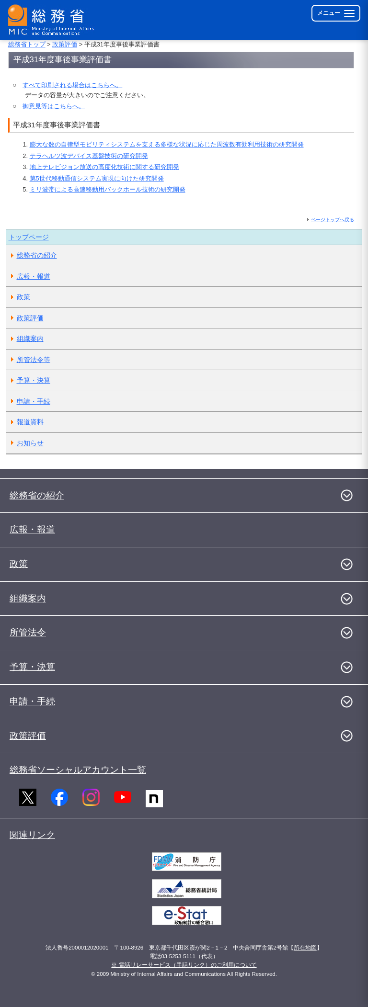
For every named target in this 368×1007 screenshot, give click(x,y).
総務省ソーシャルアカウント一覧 (78, 770)
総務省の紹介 (37, 255)
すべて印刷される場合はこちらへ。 (72, 85)
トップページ (29, 237)
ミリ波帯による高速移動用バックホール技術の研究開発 (107, 189)
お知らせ (30, 443)
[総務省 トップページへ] (53, 20)
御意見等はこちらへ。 (54, 106)
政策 (23, 297)
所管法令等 (33, 359)
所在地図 (305, 947)
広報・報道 (33, 276)
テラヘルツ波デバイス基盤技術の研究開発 (89, 155)
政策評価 (64, 44)
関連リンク (32, 835)
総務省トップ (27, 44)
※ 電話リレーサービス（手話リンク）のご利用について (183, 965)
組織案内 (30, 338)
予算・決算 (33, 380)
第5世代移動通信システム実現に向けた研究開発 (97, 178)
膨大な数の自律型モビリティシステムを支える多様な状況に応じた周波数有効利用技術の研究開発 (167, 144)
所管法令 (28, 632)
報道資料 (30, 422)
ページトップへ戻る (332, 219)
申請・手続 (33, 401)
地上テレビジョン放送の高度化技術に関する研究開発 (104, 166)
